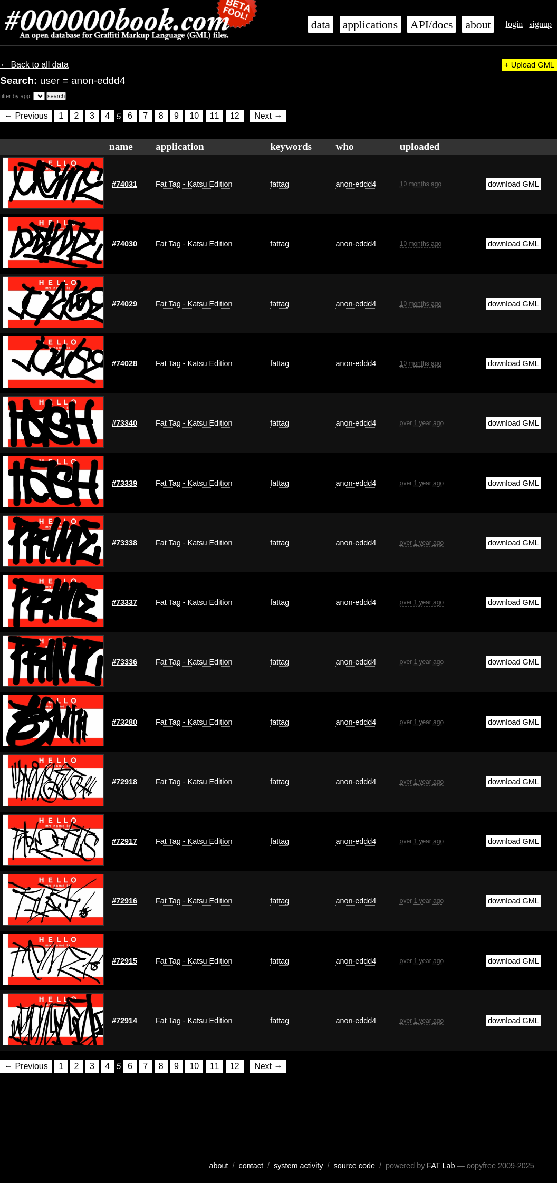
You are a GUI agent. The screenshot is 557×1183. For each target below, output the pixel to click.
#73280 (124, 722)
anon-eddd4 (355, 184)
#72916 (124, 901)
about (478, 24)
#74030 (124, 243)
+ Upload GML (529, 65)
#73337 (124, 602)
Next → (268, 116)
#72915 (124, 961)
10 (194, 116)
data (320, 24)
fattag (279, 184)
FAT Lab (441, 1165)
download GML (513, 184)
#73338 (124, 542)
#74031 (124, 184)
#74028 (124, 363)
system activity (298, 1165)
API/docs (431, 24)
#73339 (124, 483)
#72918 (124, 781)
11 (214, 116)
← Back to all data (34, 64)
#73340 (124, 423)
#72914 (124, 1020)
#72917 (124, 841)
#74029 (124, 304)
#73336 (124, 662)
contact (251, 1165)
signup (540, 24)
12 (234, 116)
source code (354, 1165)
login (514, 24)
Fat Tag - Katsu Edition (194, 184)
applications (370, 24)
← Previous (26, 116)
